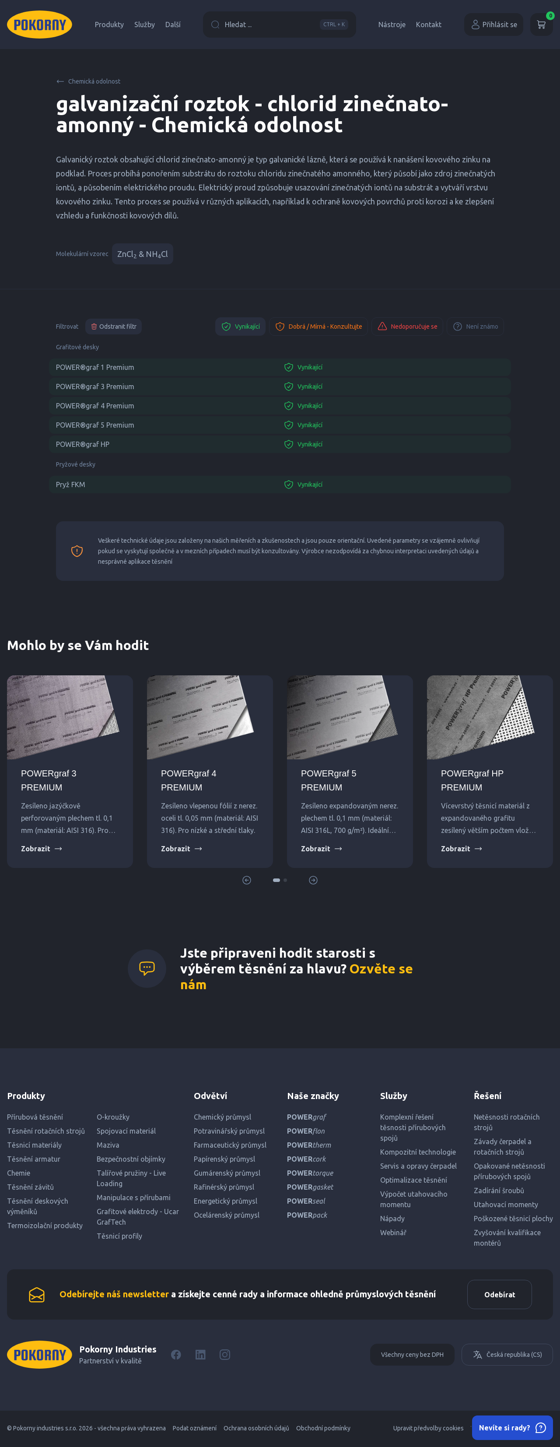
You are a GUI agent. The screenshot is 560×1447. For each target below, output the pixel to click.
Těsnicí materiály (34, 1145)
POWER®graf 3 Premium (95, 386)
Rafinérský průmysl (224, 1187)
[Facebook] (176, 1356)
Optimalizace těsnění (413, 1180)
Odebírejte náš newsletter (114, 1294)
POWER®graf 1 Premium (95, 367)
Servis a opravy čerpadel (418, 1166)
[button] (276, 880)
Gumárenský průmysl (227, 1173)
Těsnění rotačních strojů (46, 1131)
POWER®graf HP (82, 444)
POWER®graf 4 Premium (95, 406)
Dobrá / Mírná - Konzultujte (318, 326)
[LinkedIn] (200, 1356)
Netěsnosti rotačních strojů (507, 1122)
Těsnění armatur (33, 1159)
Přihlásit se (493, 24)
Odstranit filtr (113, 326)
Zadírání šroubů (499, 1190)
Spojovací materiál (126, 1131)
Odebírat (498, 1295)
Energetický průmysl (225, 1201)
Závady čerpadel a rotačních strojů (503, 1147)
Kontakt (428, 24)
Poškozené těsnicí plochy (513, 1218)
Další (173, 24)
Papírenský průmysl (224, 1159)
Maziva (108, 1145)
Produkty (109, 24)
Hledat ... (279, 24)
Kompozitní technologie (418, 1152)
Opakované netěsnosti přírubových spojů (509, 1171)
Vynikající (240, 326)
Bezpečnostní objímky (131, 1159)
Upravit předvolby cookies (428, 1429)
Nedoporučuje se (407, 326)
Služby (144, 24)
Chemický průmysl (222, 1117)
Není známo (475, 326)
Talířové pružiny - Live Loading (131, 1178)
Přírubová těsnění (35, 1117)
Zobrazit (42, 848)
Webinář (393, 1232)
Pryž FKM (70, 484)
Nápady (392, 1218)
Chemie (18, 1173)
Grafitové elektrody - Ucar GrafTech (138, 1217)
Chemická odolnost (88, 81)
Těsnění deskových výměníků (37, 1206)
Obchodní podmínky (323, 1429)
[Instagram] (225, 1356)
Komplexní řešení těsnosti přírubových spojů (413, 1127)
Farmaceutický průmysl (230, 1145)
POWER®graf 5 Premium (95, 425)
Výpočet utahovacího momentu (414, 1199)
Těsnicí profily (119, 1236)
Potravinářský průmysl (229, 1131)
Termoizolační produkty (45, 1225)
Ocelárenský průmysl (226, 1215)
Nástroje (392, 24)
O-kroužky (113, 1117)
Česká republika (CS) (507, 1356)
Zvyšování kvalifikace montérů (507, 1238)
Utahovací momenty (506, 1204)
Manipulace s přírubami (134, 1197)
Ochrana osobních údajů (256, 1429)
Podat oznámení (195, 1429)
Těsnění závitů (30, 1187)
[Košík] (541, 24)
